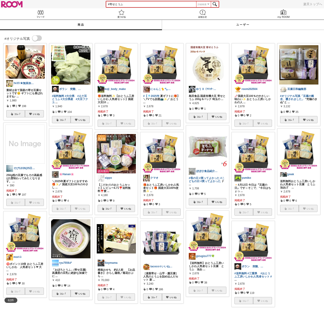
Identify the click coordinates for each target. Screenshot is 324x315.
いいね (36, 114)
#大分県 (70, 96)
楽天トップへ (312, 4)
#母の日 (193, 178)
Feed (40, 13)
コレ (17, 114)
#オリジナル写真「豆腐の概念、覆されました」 (297, 97)
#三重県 (252, 273)
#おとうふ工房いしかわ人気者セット (252, 275)
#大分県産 (67, 99)
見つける (121, 13)
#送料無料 (58, 96)
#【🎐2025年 (151, 96)
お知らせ (202, 13)
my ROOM (283, 13)
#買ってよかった (209, 178)
